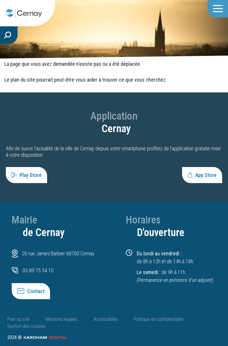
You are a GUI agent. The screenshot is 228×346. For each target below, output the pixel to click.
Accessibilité (106, 319)
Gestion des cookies (26, 326)
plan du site (23, 80)
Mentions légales (62, 319)
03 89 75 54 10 (38, 270)
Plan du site (18, 319)
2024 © (37, 337)
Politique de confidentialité (159, 319)
